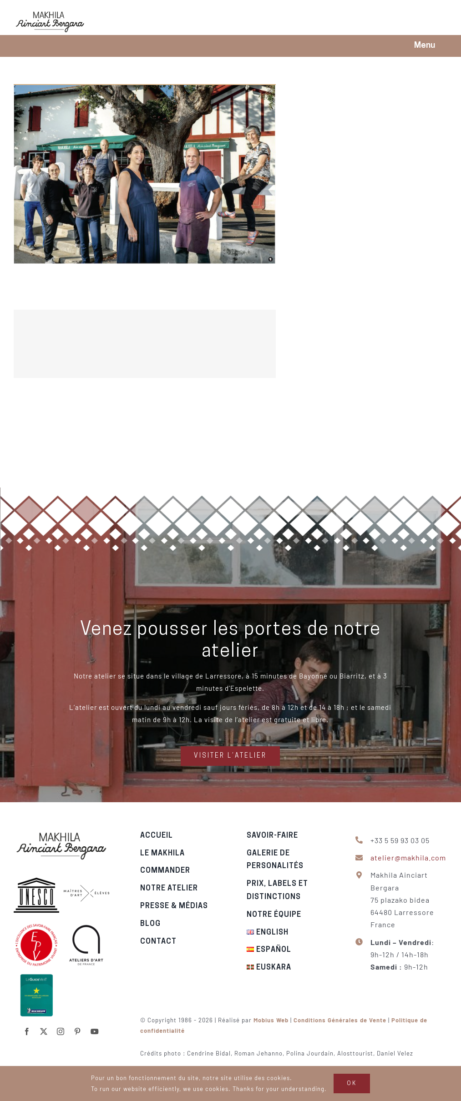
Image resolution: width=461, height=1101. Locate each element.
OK (352, 1083)
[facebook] (27, 1026)
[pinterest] (77, 1026)
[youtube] (95, 1026)
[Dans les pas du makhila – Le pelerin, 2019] (145, 90)
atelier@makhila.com (413, 857)
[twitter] (44, 1026)
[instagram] (61, 1026)
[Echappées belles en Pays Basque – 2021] (230, 344)
